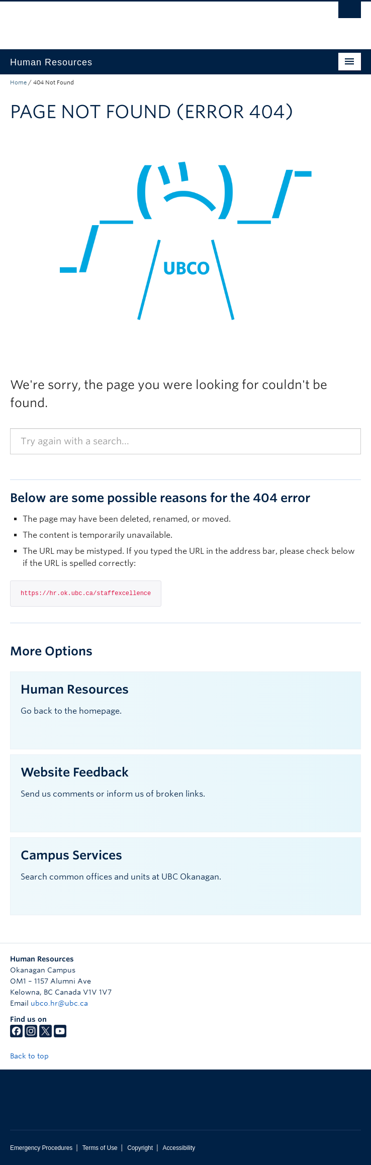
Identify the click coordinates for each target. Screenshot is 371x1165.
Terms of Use (100, 1147)
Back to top (34, 1056)
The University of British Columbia (133, 21)
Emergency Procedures (41, 1147)
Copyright (140, 1147)
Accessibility (178, 1147)
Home (18, 82)
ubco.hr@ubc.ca (59, 1003)
